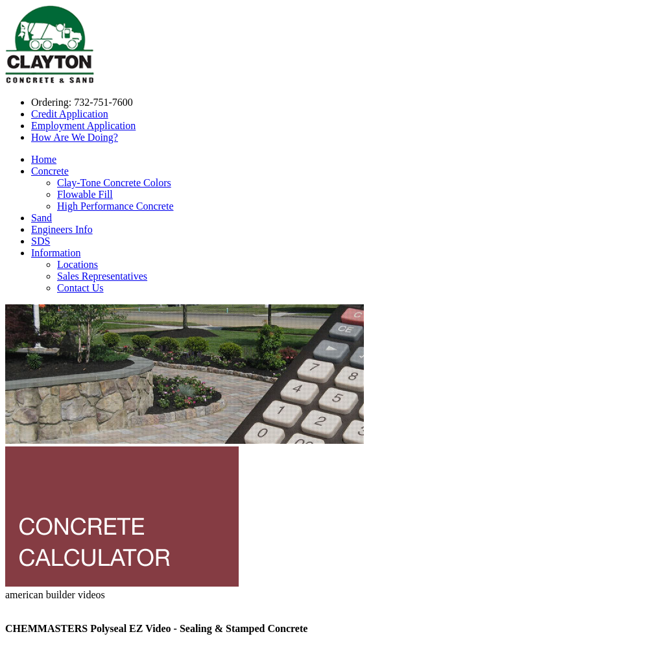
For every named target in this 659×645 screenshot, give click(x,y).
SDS (40, 241)
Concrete (50, 170)
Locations (77, 264)
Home (43, 159)
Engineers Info (62, 229)
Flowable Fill (85, 194)
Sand (41, 217)
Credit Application (69, 113)
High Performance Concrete (115, 206)
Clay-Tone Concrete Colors (114, 182)
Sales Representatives (102, 276)
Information (55, 252)
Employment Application (83, 125)
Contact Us (80, 287)
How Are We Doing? (74, 137)
